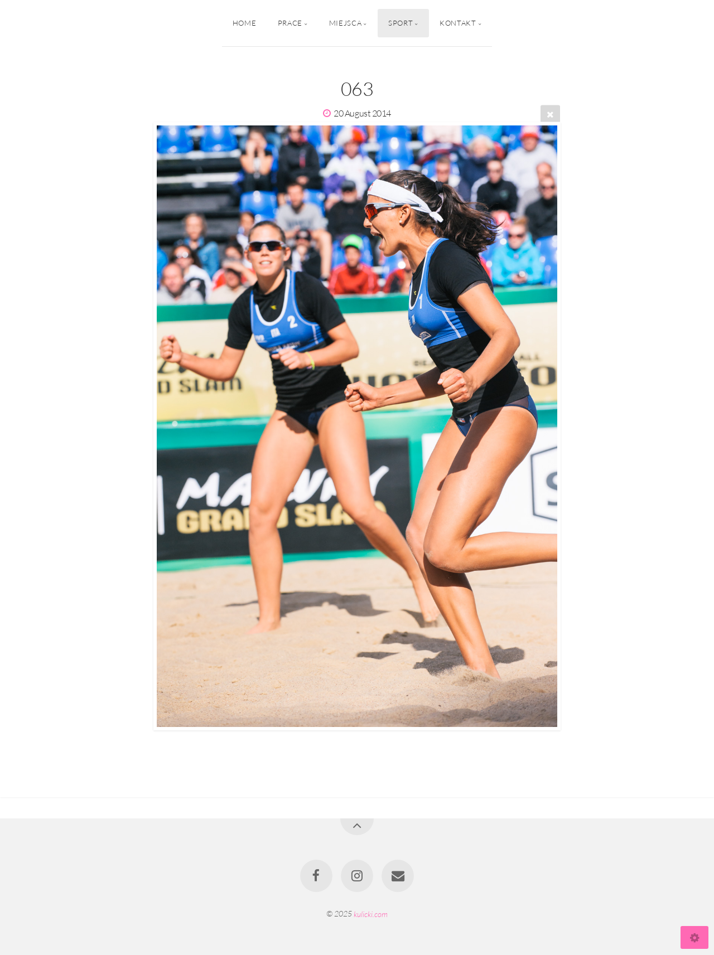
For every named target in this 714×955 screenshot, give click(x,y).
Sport (400, 22)
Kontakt (458, 22)
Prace (290, 22)
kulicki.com (371, 913)
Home (245, 22)
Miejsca (345, 22)
